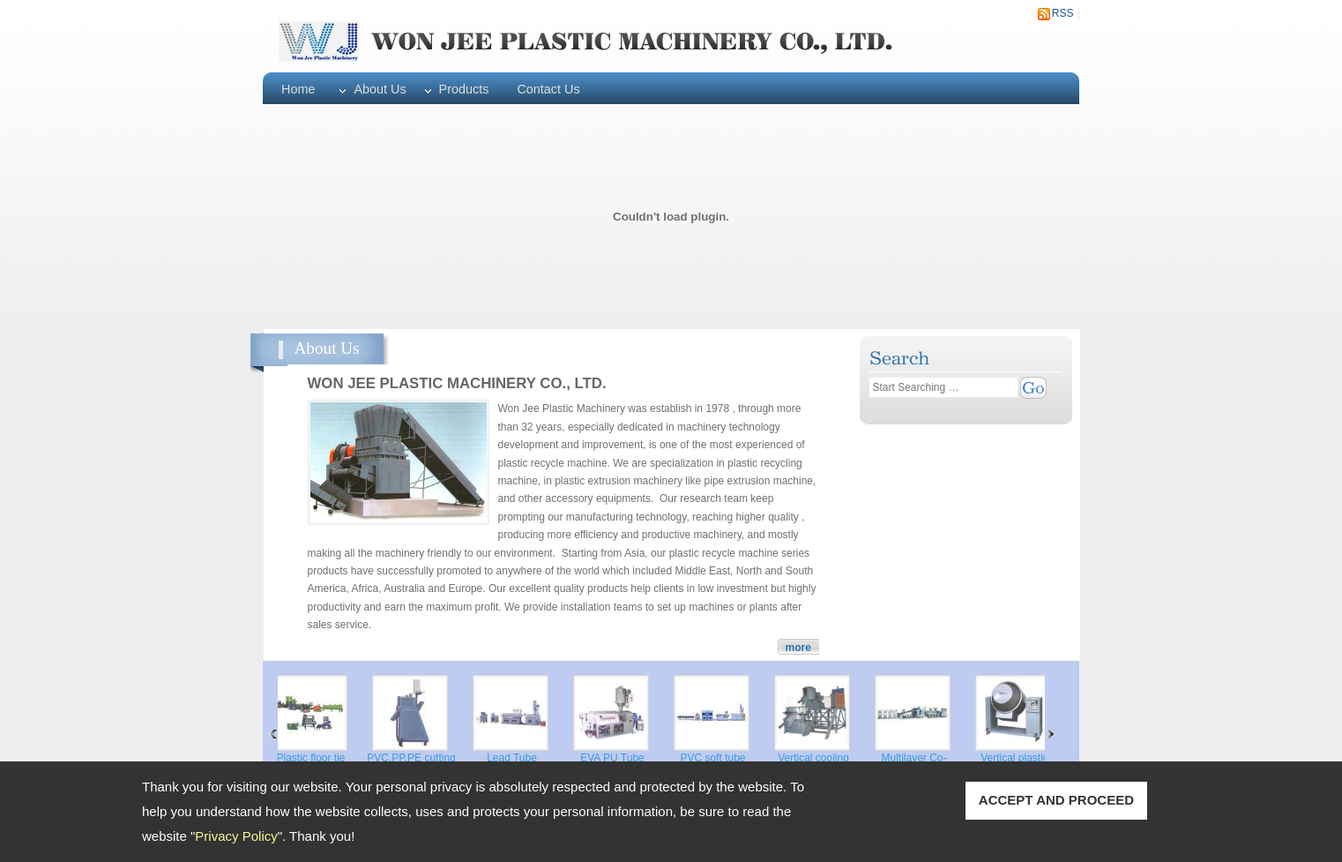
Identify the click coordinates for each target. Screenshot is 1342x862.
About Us (380, 89)
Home (298, 89)
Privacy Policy (236, 835)
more (798, 647)
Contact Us (548, 89)
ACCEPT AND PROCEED (1056, 799)
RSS (1063, 13)
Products (464, 89)
